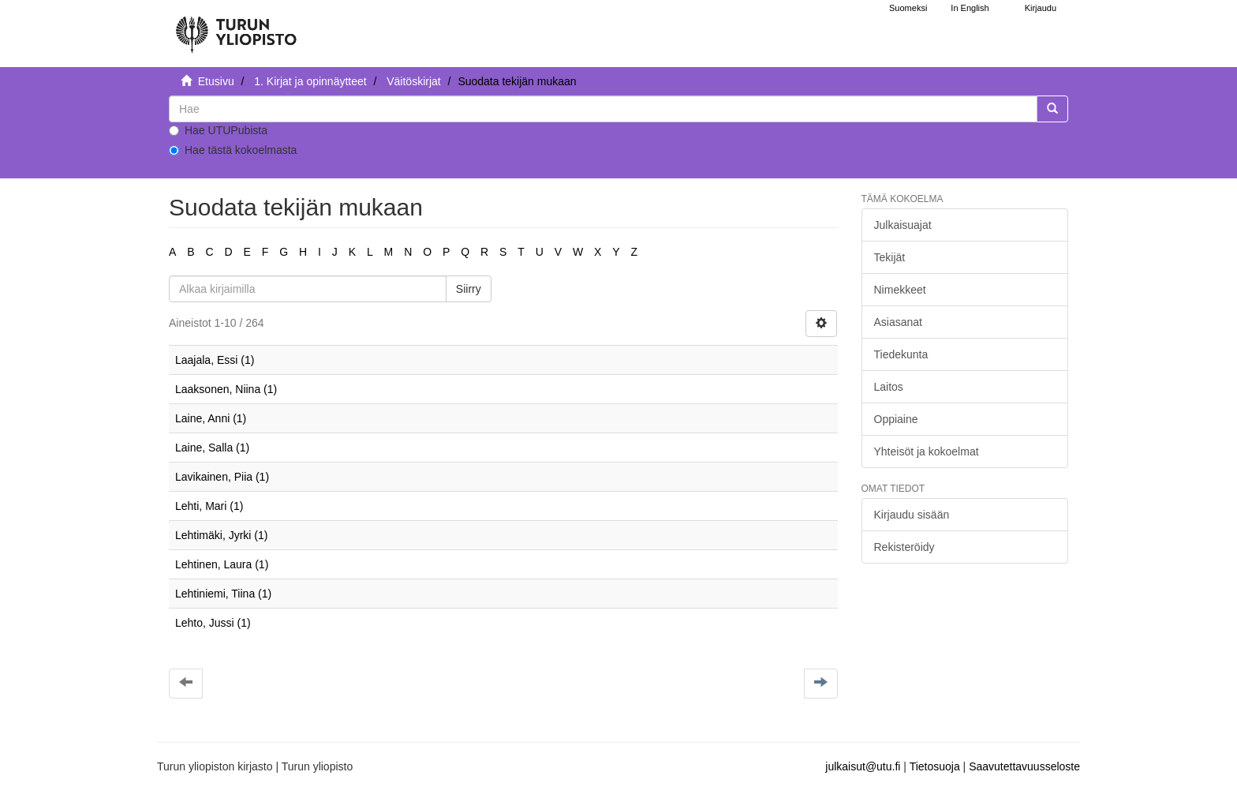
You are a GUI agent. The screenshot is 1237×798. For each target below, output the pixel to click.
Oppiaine (896, 419)
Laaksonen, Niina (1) (226, 389)
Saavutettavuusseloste (1024, 766)
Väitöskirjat (413, 81)
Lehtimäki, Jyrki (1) (221, 535)
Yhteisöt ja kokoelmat (926, 451)
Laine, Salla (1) (212, 447)
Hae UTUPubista (218, 130)
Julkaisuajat (903, 225)
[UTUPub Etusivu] (236, 27)
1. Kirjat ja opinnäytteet (310, 81)
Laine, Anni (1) (210, 418)
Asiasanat (898, 322)
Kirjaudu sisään (912, 514)
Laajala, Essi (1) (214, 360)
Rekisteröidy (904, 547)
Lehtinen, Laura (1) (221, 564)
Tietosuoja (935, 766)
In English (969, 8)
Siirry (468, 289)
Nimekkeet (900, 289)
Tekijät (890, 257)
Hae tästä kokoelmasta (233, 150)
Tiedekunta (901, 354)
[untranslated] (603, 109)
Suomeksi (908, 8)
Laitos (888, 386)
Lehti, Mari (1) (209, 506)
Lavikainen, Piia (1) (222, 476)
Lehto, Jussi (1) (213, 622)
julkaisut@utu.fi (862, 766)
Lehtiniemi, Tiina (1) (223, 593)
